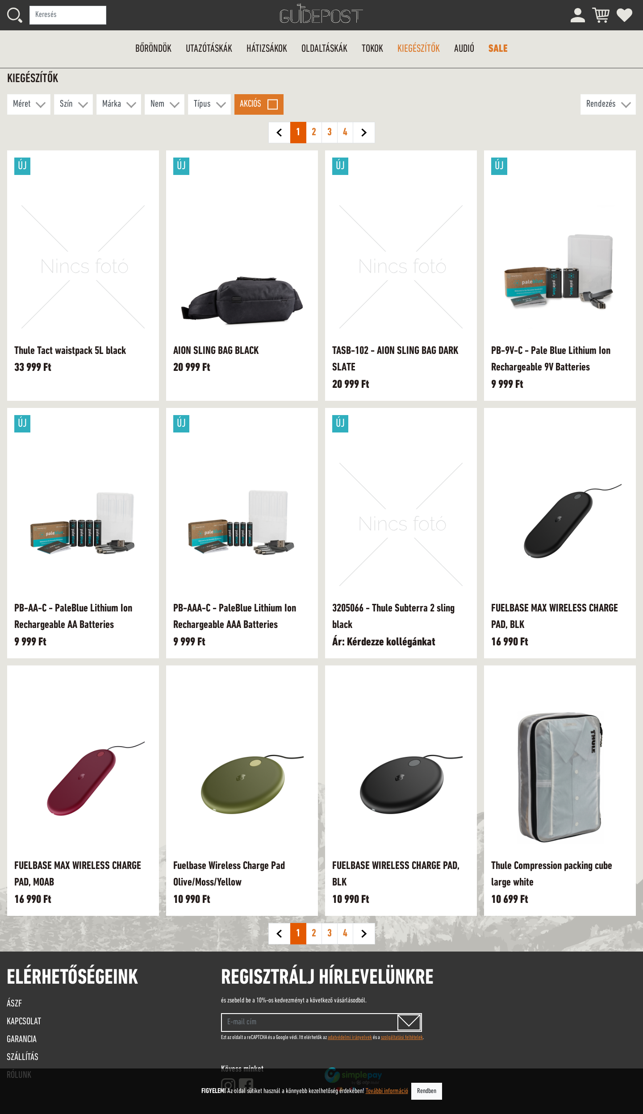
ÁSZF (14, 1004)
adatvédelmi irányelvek (350, 1037)
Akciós (250, 104)
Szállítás (22, 1057)
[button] (28, 104)
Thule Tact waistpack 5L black (70, 351)
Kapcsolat (24, 1022)
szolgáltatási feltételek (402, 1037)
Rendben (426, 1091)
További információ (387, 1091)
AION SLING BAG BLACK (216, 351)
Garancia (22, 1040)
